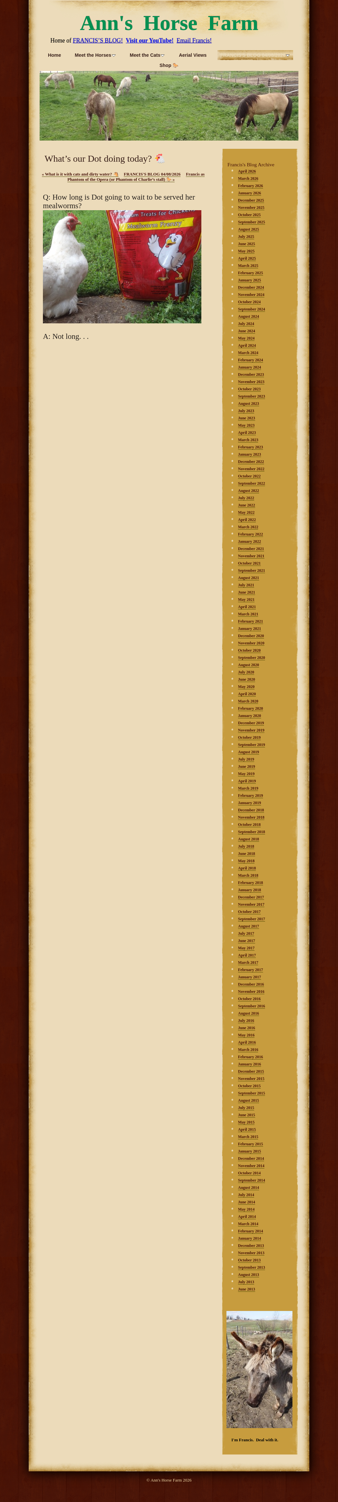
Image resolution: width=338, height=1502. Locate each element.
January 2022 (249, 541)
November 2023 (251, 381)
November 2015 (251, 1078)
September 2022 (251, 483)
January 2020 (249, 715)
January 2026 (249, 193)
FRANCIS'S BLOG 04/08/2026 (152, 174)
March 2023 (248, 440)
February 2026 (250, 185)
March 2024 (248, 352)
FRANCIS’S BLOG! (98, 40)
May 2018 (246, 861)
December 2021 (251, 548)
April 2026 (247, 171)
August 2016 (248, 1013)
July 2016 (246, 1020)
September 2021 (251, 570)
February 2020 (250, 708)
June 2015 (246, 1115)
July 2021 (246, 585)
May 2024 (246, 338)
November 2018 (251, 817)
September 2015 (251, 1093)
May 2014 (246, 1209)
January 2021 (249, 628)
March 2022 (248, 527)
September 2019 (251, 744)
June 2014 (246, 1202)
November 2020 (251, 643)
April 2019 (247, 781)
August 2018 (248, 839)
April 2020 (247, 694)
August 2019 (248, 752)
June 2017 (246, 940)
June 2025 (246, 244)
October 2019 (249, 737)
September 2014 (251, 1180)
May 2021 (246, 599)
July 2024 (246, 323)
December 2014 (251, 1158)
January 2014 (249, 1238)
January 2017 (249, 977)
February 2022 (250, 534)
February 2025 (250, 273)
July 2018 (246, 846)
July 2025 (246, 236)
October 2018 (249, 824)
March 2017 (248, 962)
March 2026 (248, 178)
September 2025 (251, 222)
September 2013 (251, 1267)
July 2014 (246, 1194)
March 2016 (248, 1049)
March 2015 (248, 1136)
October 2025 (249, 214)
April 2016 (247, 1042)
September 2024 (251, 309)
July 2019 (246, 759)
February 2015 (250, 1144)
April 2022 (247, 519)
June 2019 (246, 766)
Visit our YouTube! (150, 40)
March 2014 (248, 1224)
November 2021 (251, 556)
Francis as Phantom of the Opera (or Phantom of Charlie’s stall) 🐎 (136, 177)
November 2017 (251, 904)
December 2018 (251, 810)
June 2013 (246, 1289)
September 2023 (251, 396)
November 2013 (251, 1253)
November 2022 (251, 469)
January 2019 (249, 802)
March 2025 (248, 265)
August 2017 (248, 926)
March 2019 (248, 788)
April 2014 (247, 1216)
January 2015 (249, 1151)
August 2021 (248, 577)
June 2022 (246, 505)
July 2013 (246, 1282)
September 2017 (251, 919)
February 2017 (250, 969)
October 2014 (249, 1173)
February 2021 (250, 621)
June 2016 (246, 1028)
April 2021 (247, 606)
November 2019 (251, 730)
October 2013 (249, 1260)
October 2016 (249, 998)
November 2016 (251, 991)
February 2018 (250, 882)
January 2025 (249, 280)
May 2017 (246, 948)
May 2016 (246, 1035)
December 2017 (251, 897)
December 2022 (251, 461)
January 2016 (249, 1064)
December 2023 (251, 374)
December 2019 (251, 723)
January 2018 (249, 890)
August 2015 (248, 1100)
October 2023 (249, 389)
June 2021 (246, 592)
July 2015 (246, 1107)
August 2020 (248, 665)
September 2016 (251, 1006)
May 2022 (246, 512)
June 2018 (246, 853)
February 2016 (250, 1057)
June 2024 (246, 331)
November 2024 (251, 294)
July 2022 (246, 498)
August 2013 (248, 1274)
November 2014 (251, 1165)
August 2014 (248, 1187)
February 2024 (250, 360)
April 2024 (247, 345)
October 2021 (249, 563)
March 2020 (248, 701)
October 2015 (249, 1086)
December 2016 (251, 984)
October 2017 (249, 911)
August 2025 (248, 229)
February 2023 (250, 447)
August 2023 (248, 403)
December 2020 (251, 636)
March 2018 (248, 875)
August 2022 (248, 490)
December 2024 (251, 287)
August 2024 (248, 316)
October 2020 (249, 650)
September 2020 (251, 657)
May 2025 (246, 251)
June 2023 (246, 418)
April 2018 (247, 868)
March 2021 (248, 614)
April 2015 (247, 1129)
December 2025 (251, 200)
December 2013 (251, 1245)
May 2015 (246, 1122)
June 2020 (246, 679)
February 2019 (250, 795)
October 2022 (249, 476)
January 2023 (249, 454)
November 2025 (251, 207)
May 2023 (246, 425)
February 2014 (250, 1231)
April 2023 (247, 432)
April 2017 (247, 955)
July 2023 (246, 410)
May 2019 (246, 773)
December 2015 (251, 1071)
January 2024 (249, 367)
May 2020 (246, 686)
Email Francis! (194, 40)
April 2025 (247, 258)
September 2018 (251, 832)
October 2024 (249, 302)
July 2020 (246, 672)
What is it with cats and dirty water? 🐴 (80, 174)
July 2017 (246, 933)
